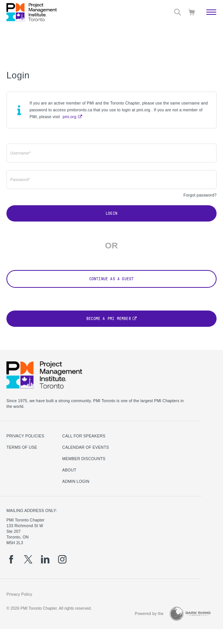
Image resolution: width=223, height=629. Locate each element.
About (69, 470)
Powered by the (149, 613)
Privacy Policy (19, 594)
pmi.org (69, 116)
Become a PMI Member (108, 319)
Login (111, 213)
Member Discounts (83, 458)
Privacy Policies (25, 436)
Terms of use (21, 447)
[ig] (62, 559)
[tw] (28, 559)
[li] (45, 559)
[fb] (11, 559)
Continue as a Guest (111, 279)
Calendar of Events (85, 447)
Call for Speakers (83, 436)
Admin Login (75, 481)
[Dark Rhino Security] (190, 613)
